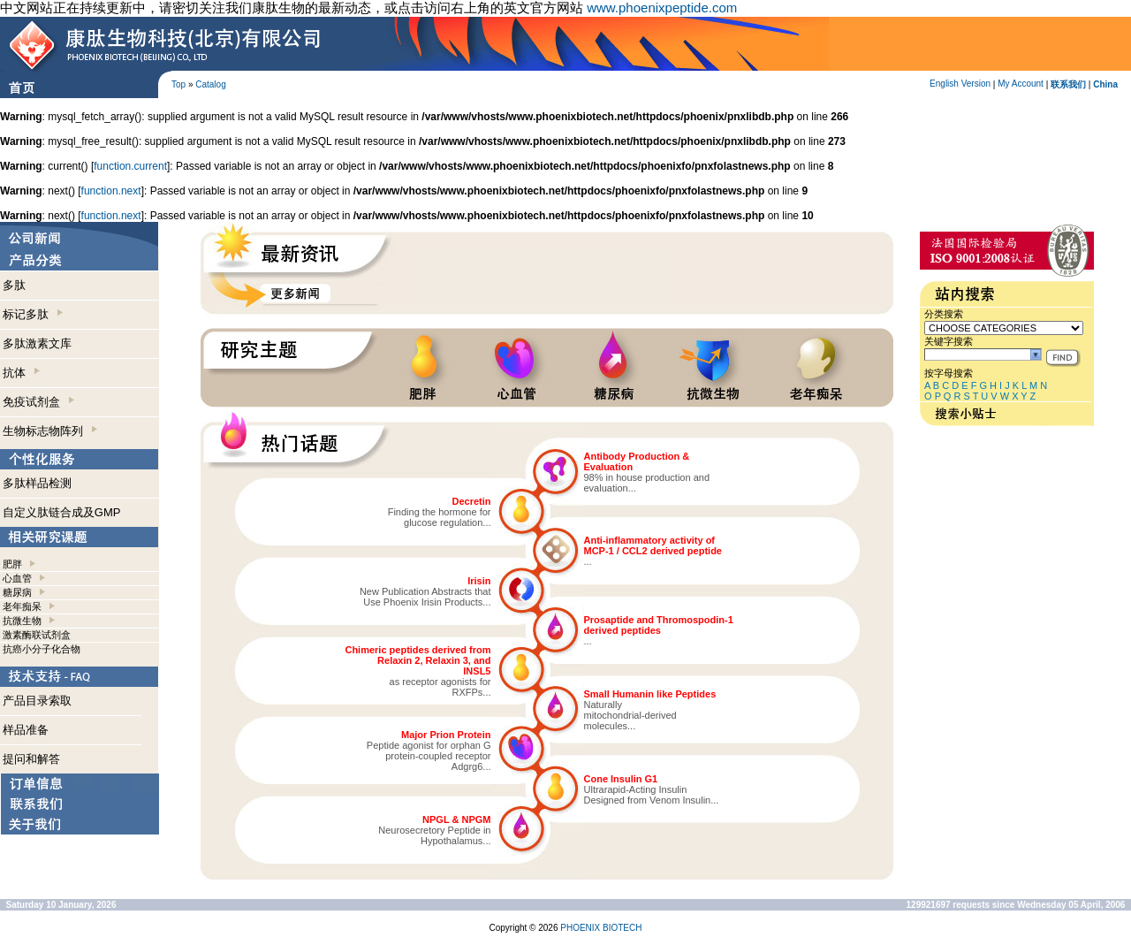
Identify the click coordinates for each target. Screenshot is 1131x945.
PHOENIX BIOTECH (600, 928)
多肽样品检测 (37, 483)
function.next (111, 191)
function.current (130, 166)
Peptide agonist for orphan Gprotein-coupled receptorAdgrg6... (429, 756)
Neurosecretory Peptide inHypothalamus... (434, 835)
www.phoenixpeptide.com (662, 7)
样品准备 (26, 729)
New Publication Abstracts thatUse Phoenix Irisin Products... (425, 596)
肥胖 (12, 564)
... (588, 561)
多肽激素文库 (37, 343)
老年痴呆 (22, 606)
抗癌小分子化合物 (41, 649)
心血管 (17, 578)
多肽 (14, 285)
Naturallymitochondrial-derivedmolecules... (630, 715)
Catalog (210, 84)
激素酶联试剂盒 (37, 634)
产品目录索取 (37, 700)
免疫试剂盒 (38, 401)
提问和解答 (31, 759)
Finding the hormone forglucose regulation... (439, 517)
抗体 (21, 372)
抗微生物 (22, 620)
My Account (1021, 83)
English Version (960, 83)
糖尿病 (17, 592)
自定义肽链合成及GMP (62, 512)
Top (178, 84)
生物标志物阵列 (50, 431)
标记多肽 (33, 314)
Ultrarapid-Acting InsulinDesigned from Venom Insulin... (651, 794)
